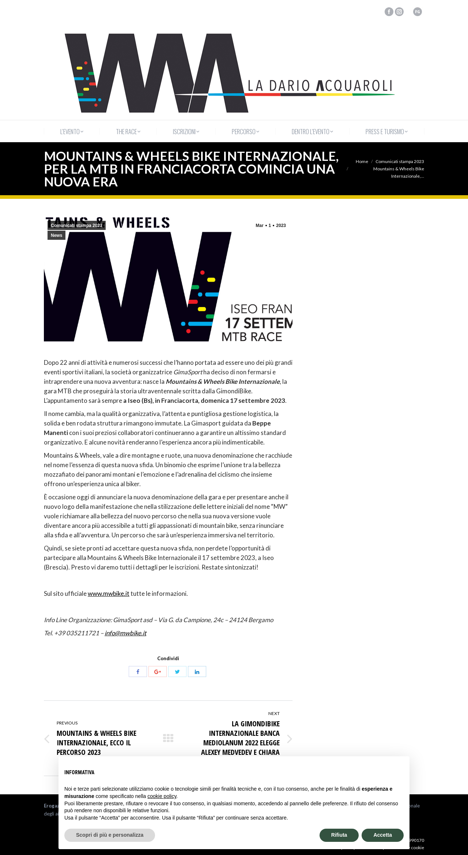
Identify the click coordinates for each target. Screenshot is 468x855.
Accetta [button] (382, 835)
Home (362, 161)
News (56, 235)
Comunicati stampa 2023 (399, 161)
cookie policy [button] (161, 796)
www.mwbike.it (108, 593)
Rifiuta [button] (339, 835)
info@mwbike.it (125, 633)
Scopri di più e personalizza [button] (109, 835)
